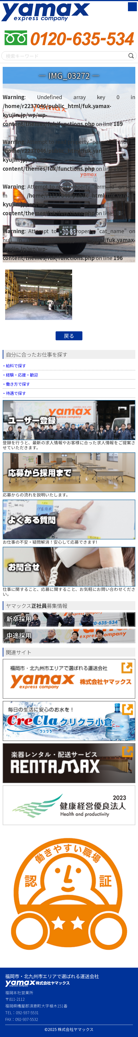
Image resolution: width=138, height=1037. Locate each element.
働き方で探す (18, 384)
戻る (69, 335)
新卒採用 (18, 618)
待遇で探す (16, 393)
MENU (132, 6)
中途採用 (18, 635)
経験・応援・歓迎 (23, 375)
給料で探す (16, 365)
